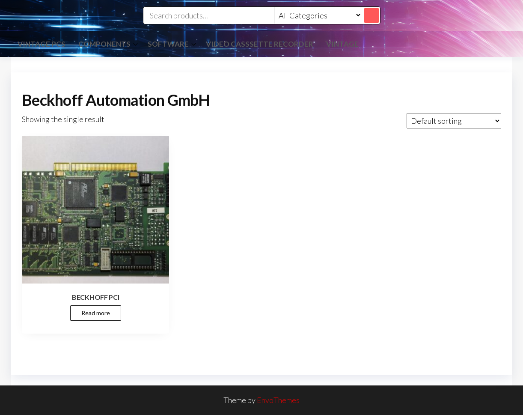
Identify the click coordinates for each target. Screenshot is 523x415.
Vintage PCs (41, 43)
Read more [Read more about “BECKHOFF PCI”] (95, 312)
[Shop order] (454, 120)
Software (168, 43)
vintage (342, 43)
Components (104, 43)
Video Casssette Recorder (259, 43)
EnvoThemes (278, 400)
